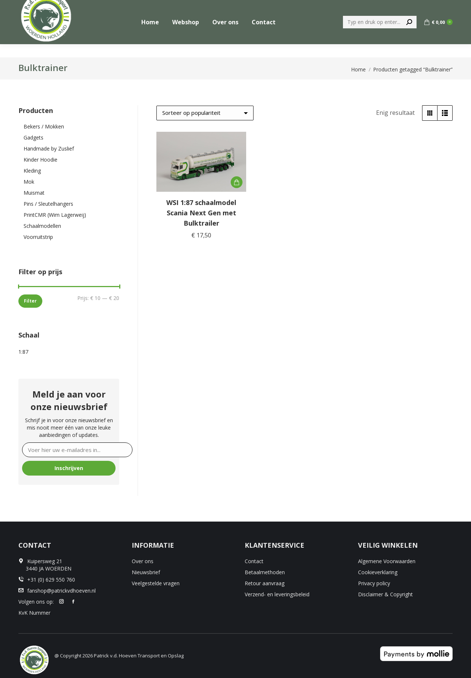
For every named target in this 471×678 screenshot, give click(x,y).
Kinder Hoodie (40, 159)
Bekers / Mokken (44, 126)
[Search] (380, 35)
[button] (236, 182)
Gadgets (33, 137)
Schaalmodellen (42, 225)
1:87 (23, 351)
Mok (29, 181)
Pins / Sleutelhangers (48, 203)
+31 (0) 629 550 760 (428, 6)
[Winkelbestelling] (205, 113)
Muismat (34, 192)
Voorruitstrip (38, 236)
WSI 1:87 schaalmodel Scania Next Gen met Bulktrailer (201, 212)
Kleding (32, 170)
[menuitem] (378, 6)
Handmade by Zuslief (49, 148)
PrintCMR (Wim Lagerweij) (55, 214)
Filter (30, 301)
